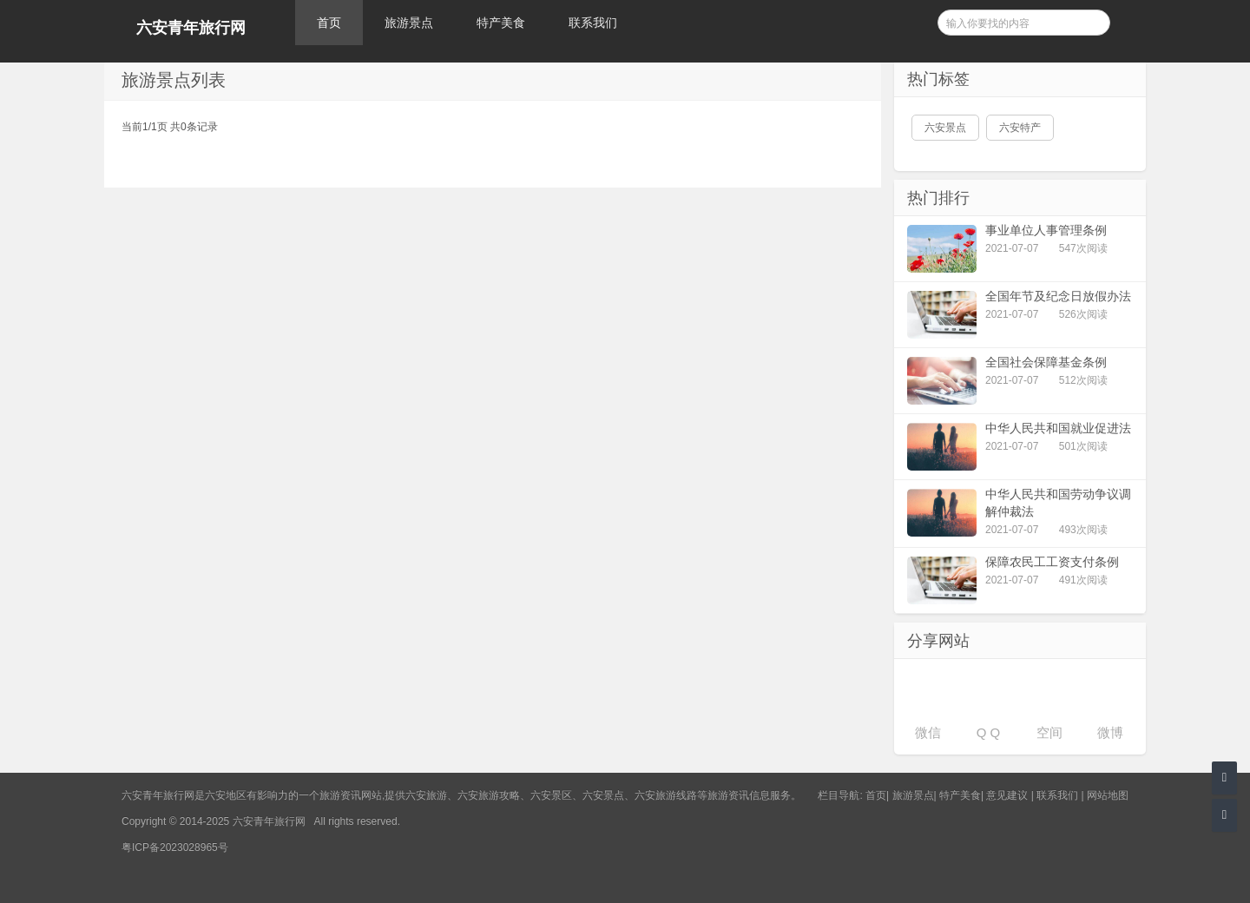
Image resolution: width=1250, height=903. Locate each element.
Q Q (989, 732)
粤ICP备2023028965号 (175, 847)
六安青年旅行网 (191, 27)
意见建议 (1007, 795)
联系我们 (593, 23)
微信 (928, 732)
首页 (329, 23)
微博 (1110, 732)
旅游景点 (409, 23)
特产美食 (501, 23)
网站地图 (1107, 795)
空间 (1049, 732)
